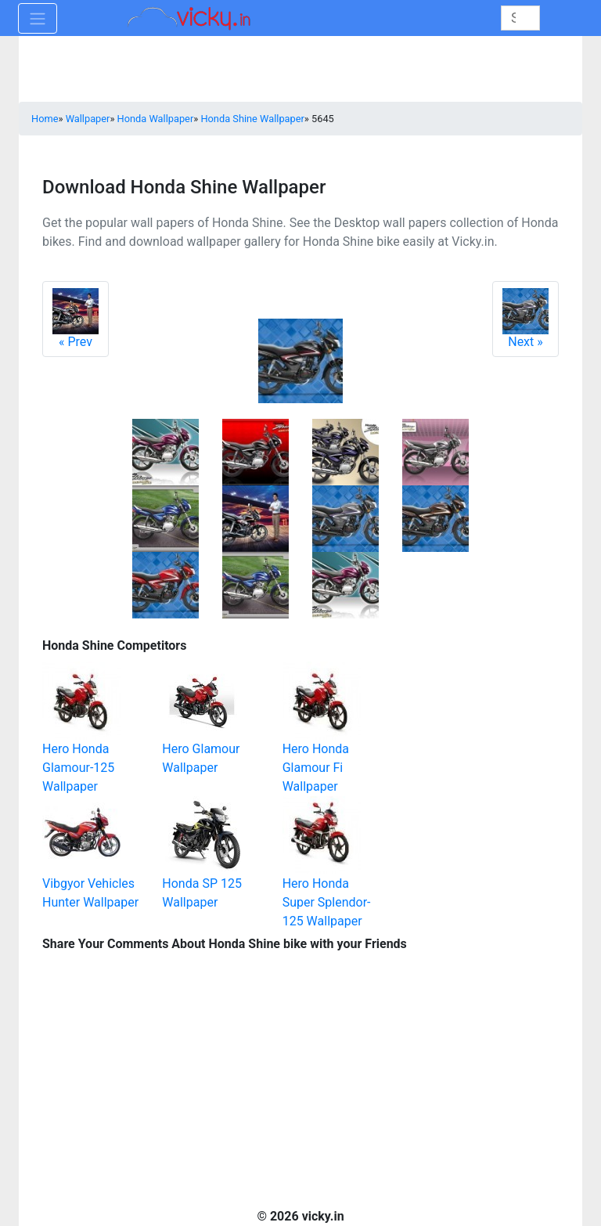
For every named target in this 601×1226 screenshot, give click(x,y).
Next (525, 318)
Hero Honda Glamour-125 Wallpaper (78, 767)
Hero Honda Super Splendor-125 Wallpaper (327, 902)
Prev (75, 318)
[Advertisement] (480, 712)
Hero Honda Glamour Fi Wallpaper (316, 767)
